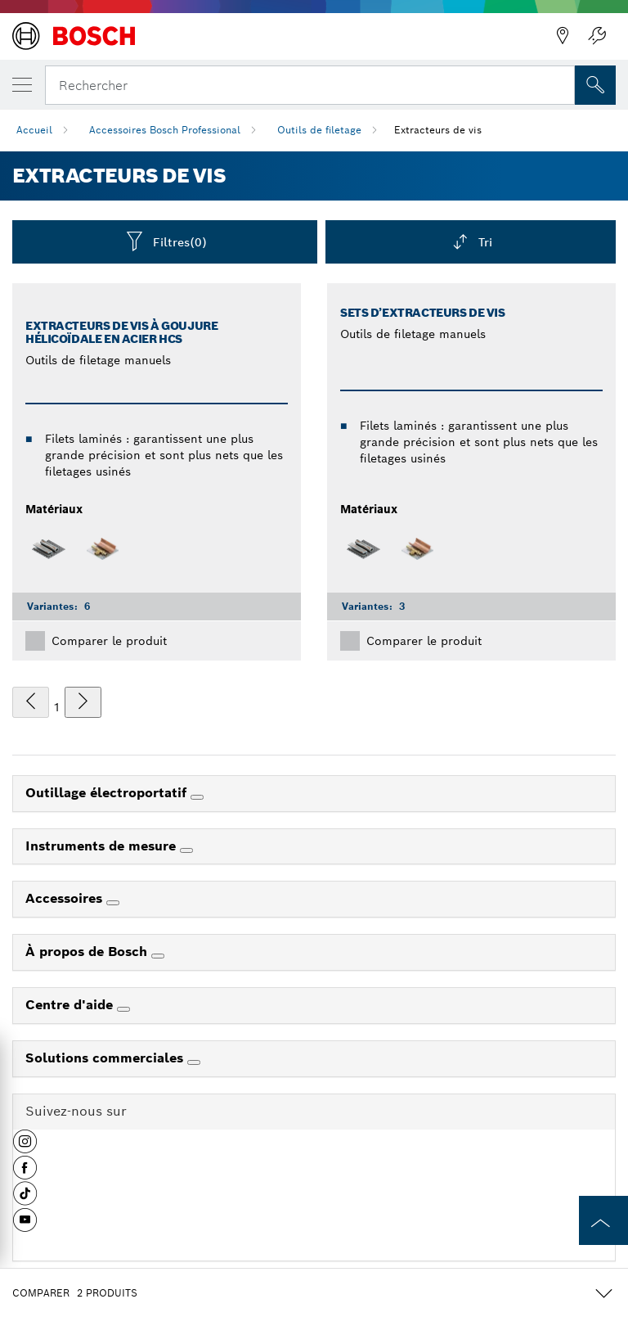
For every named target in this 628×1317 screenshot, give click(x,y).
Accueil (34, 130)
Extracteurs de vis (438, 130)
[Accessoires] (112, 902)
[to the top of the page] (603, 1220)
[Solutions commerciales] (193, 1062)
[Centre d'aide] (123, 1009)
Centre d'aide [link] (71, 1004)
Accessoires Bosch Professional (164, 130)
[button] (25, 1147)
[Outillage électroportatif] (197, 797)
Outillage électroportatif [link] (108, 792)
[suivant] (83, 702)
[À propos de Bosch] (157, 956)
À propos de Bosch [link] (88, 951)
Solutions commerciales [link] (106, 1058)
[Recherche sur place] (595, 85)
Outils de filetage (319, 130)
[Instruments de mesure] (186, 850)
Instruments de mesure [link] (102, 846)
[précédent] (30, 702)
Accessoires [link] (65, 898)
